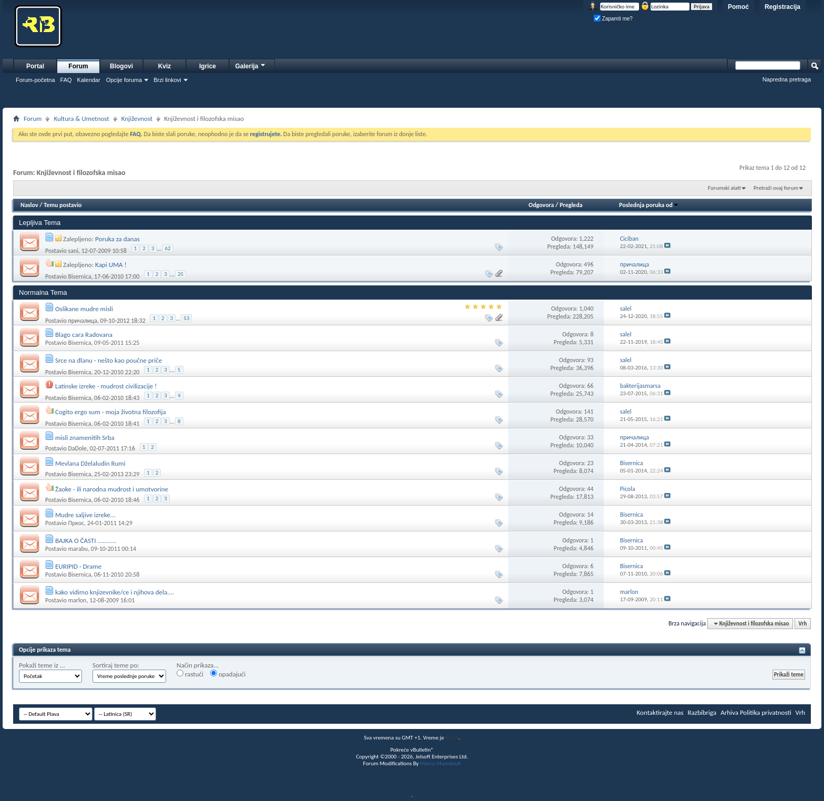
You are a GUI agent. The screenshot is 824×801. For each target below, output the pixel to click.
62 (168, 248)
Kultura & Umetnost (81, 118)
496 (588, 264)
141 (588, 411)
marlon (77, 600)
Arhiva (729, 712)
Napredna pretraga (787, 79)
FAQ (66, 80)
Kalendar (88, 80)
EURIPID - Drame (78, 566)
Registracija (782, 7)
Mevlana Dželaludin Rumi (90, 463)
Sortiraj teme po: (115, 665)
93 (590, 360)
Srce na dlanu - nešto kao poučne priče (108, 360)
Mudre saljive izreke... (85, 515)
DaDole (77, 448)
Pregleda (571, 205)
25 (180, 274)
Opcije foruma (124, 80)
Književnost (137, 118)
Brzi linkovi (167, 80)
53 (186, 318)
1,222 (586, 238)
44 (590, 488)
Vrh (802, 623)
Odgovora (541, 205)
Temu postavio (62, 205)
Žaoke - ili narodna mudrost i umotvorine (111, 489)
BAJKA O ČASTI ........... (86, 541)
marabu (78, 548)
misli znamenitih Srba (85, 437)
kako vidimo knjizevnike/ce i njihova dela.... (114, 592)
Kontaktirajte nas (660, 712)
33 (590, 437)
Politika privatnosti (765, 712)
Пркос (76, 523)
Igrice (207, 66)
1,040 (586, 308)
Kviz (164, 66)
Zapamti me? (613, 19)
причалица (82, 320)
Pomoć (738, 7)
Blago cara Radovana (83, 334)
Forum (78, 66)
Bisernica (79, 276)
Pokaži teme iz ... (42, 665)
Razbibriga (702, 712)
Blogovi (121, 66)
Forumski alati (724, 187)
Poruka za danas (117, 239)
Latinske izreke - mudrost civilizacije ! (106, 386)
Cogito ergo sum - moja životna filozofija (110, 412)
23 (590, 463)
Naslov (29, 205)
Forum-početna (35, 80)
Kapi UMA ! (111, 265)
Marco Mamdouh (440, 763)
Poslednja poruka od (649, 205)
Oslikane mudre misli (84, 309)
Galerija (250, 64)
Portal (35, 66)
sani (73, 250)
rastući (190, 674)
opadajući (227, 674)
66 (590, 385)
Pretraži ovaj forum (776, 187)
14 (590, 514)
